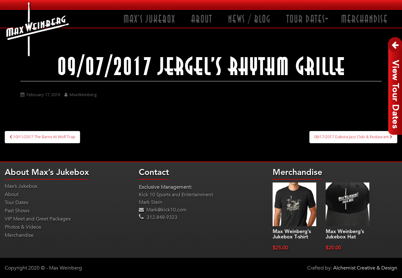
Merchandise (364, 19)
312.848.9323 (158, 217)
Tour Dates (305, 19)
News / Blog (249, 19)
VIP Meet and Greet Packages (38, 219)
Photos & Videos (23, 227)
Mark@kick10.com (163, 209)
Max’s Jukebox (149, 19)
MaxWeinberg (83, 94)
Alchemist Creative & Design (365, 267)
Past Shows (17, 211)
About (201, 19)
